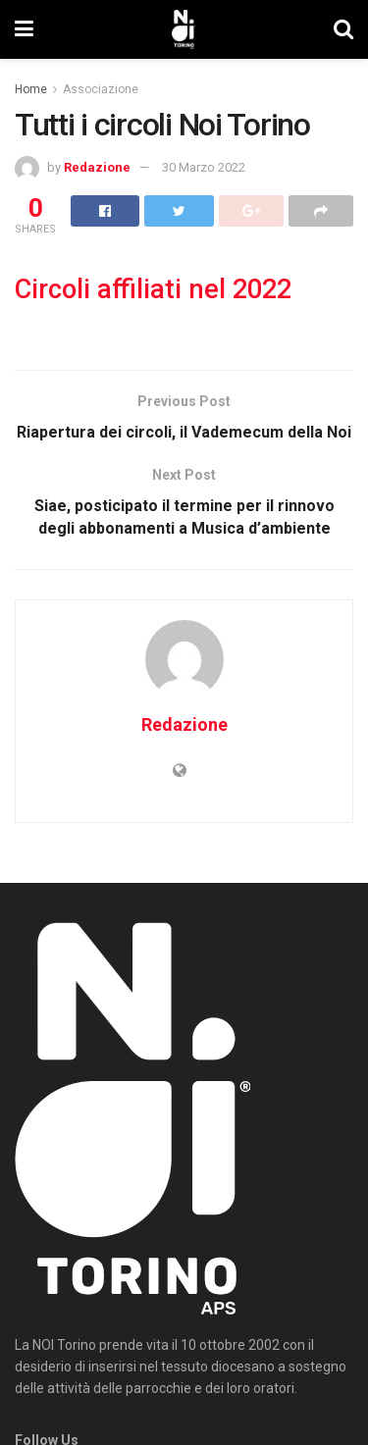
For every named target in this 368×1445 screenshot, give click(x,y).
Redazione (97, 167)
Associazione (100, 89)
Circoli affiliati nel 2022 (153, 289)
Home (31, 89)
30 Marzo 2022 (203, 167)
